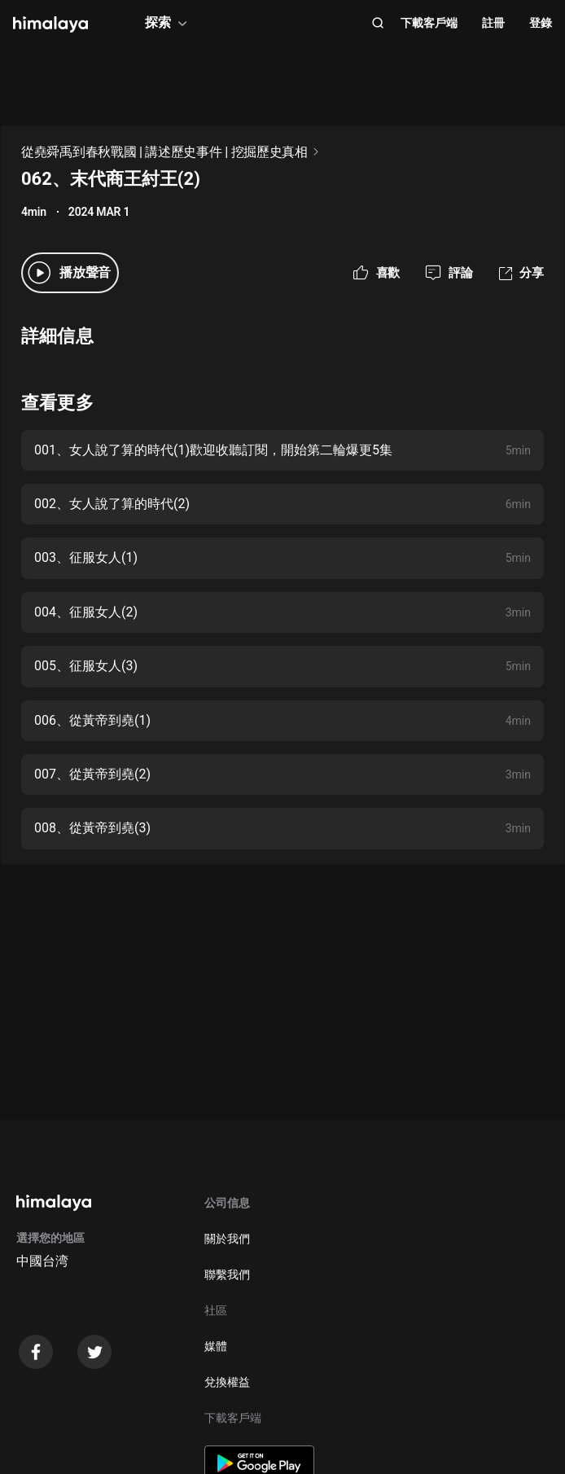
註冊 (493, 22)
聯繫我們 (227, 1274)
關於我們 (227, 1238)
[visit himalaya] (50, 24)
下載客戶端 (429, 22)
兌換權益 (227, 1381)
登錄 (540, 22)
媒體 (215, 1346)
